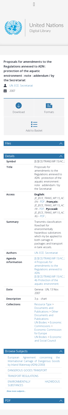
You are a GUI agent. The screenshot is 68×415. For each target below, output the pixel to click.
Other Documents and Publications (46, 315)
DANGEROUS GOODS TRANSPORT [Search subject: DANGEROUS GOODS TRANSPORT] (27, 370)
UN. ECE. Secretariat (21, 85)
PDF (42, 201)
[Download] (19, 107)
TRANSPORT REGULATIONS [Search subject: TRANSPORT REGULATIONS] (23, 376)
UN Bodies (40, 322)
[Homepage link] (34, 26)
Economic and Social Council (47, 338)
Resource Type (42, 304)
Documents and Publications (43, 309)
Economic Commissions (47, 324)
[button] (49, 107)
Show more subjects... (16, 391)
